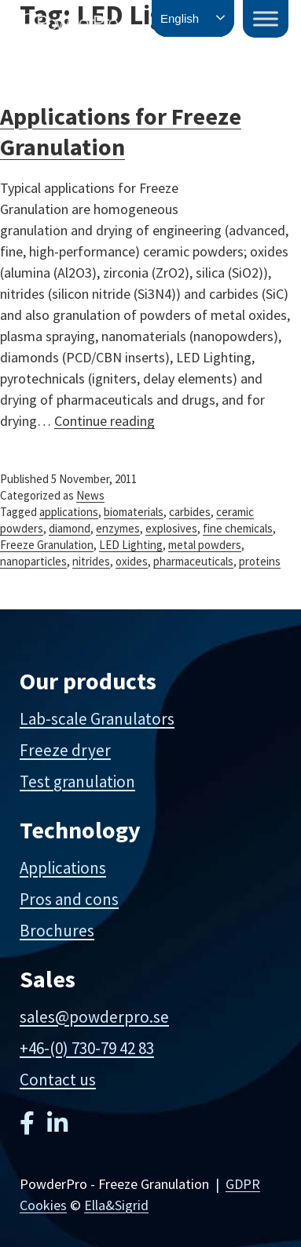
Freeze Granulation (47, 544)
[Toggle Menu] (265, 18)
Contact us (58, 1079)
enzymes (118, 528)
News (90, 495)
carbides (190, 511)
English (179, 18)
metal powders (204, 544)
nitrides (91, 561)
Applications (63, 867)
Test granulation (77, 781)
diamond (69, 528)
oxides (132, 561)
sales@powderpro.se (94, 1016)
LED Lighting (131, 544)
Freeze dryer (65, 750)
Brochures (57, 930)
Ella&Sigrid (116, 1205)
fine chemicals (238, 528)
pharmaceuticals (193, 561)
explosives (171, 528)
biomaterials (133, 511)
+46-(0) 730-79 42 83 (87, 1048)
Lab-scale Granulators (97, 718)
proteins (260, 561)
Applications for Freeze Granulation (120, 131)
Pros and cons (69, 899)
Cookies (43, 1205)
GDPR (243, 1184)
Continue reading (104, 421)
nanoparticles (33, 561)
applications (68, 511)
